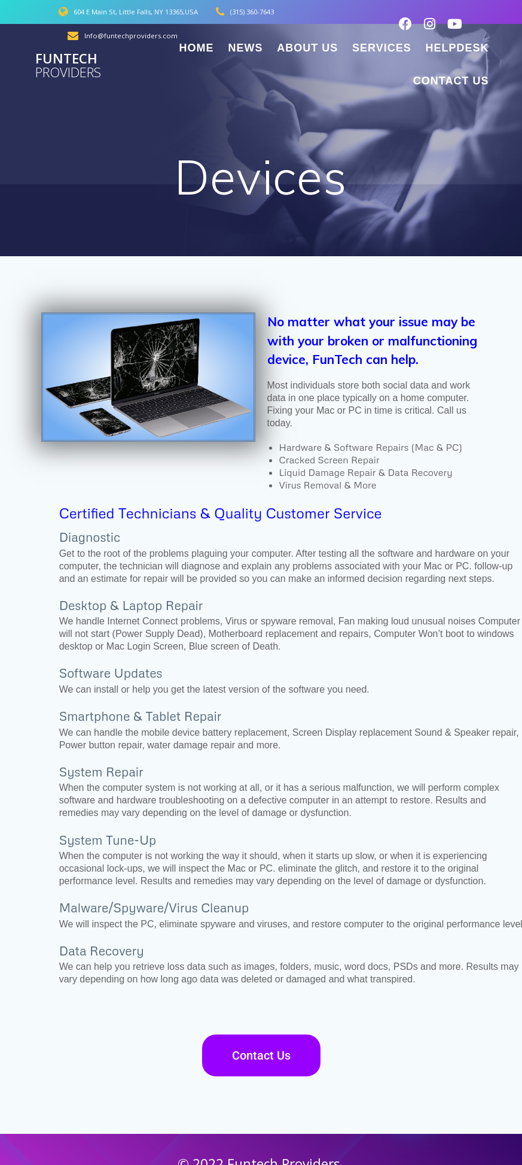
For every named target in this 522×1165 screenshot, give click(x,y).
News (245, 48)
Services (381, 48)
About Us (307, 48)
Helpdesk (457, 48)
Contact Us (451, 81)
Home (196, 48)
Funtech (68, 65)
